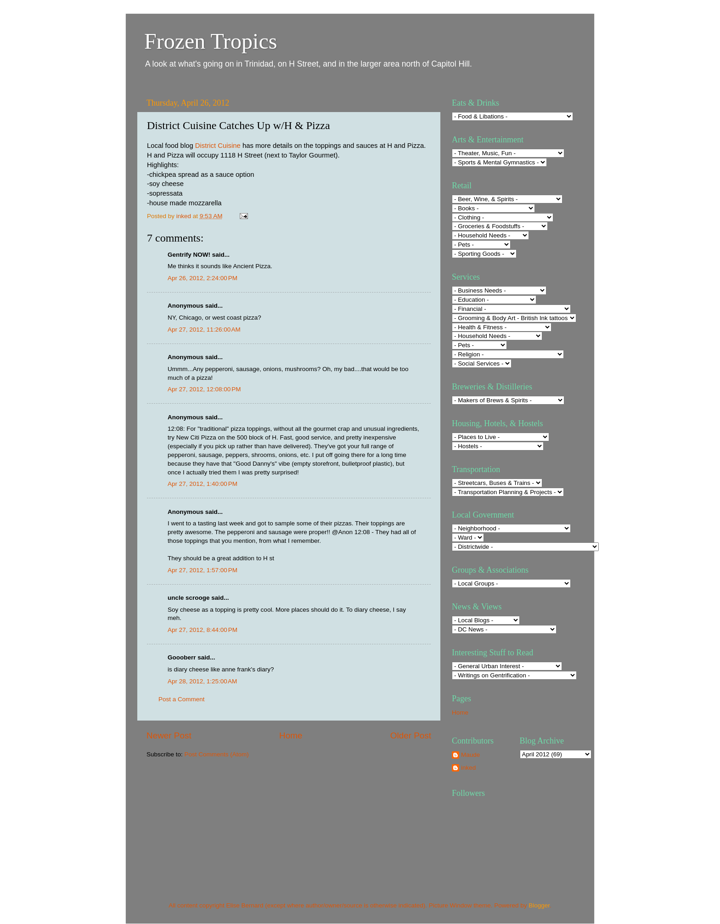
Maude (470, 754)
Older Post (410, 735)
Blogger (539, 905)
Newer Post (168, 735)
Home (290, 735)
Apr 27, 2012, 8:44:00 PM (202, 629)
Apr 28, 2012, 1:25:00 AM (202, 681)
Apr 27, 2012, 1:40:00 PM (202, 483)
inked (468, 767)
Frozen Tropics (210, 41)
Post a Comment (181, 699)
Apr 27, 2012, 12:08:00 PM (204, 389)
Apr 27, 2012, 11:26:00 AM (204, 329)
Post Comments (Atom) (217, 754)
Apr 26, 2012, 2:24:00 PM (202, 278)
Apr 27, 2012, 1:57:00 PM (202, 570)
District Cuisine (218, 145)
